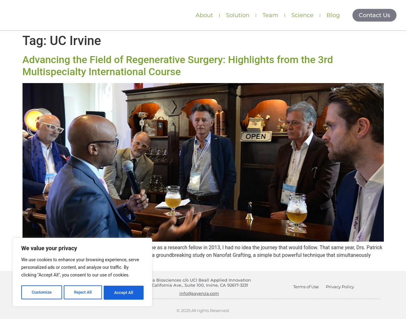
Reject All (83, 292)
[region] (82, 273)
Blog (333, 15)
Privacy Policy (341, 286)
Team (270, 15)
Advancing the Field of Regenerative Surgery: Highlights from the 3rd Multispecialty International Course (178, 66)
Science (302, 15)
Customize (41, 292)
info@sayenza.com (199, 293)
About (204, 15)
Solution (237, 15)
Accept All (124, 292)
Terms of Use (305, 286)
